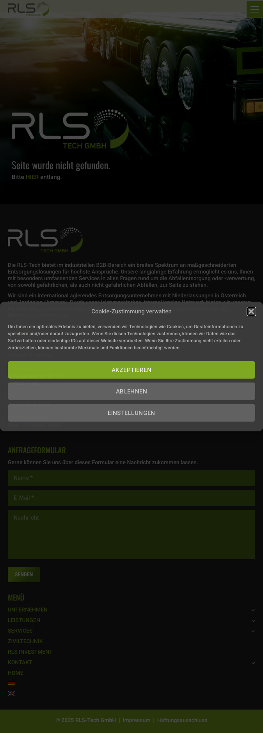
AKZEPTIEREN (131, 370)
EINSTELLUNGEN (131, 413)
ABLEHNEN (131, 391)
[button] (251, 311)
